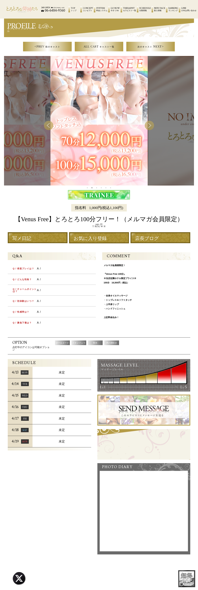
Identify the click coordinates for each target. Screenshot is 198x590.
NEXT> (150, 46)
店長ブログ (147, 238)
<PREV (47, 46)
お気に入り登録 (90, 238)
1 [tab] (87, 187)
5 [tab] (105, 187)
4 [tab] (101, 187)
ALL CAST (99, 46)
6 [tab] (110, 187)
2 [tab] (92, 187)
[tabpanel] (99, 120)
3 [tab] (96, 187)
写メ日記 (21, 238)
